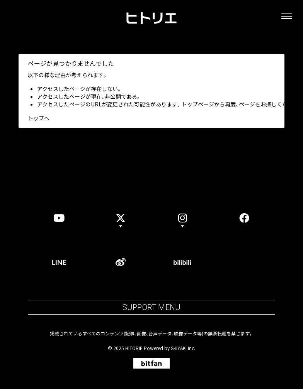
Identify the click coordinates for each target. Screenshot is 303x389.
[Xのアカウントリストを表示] (121, 218)
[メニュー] (286, 16)
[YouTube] (59, 218)
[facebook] (244, 218)
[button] (182, 218)
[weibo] (121, 262)
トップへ (38, 118)
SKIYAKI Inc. (183, 348)
